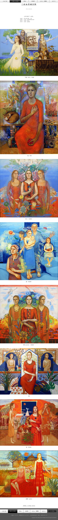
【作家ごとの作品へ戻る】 (29, 505)
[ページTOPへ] (52, 511)
